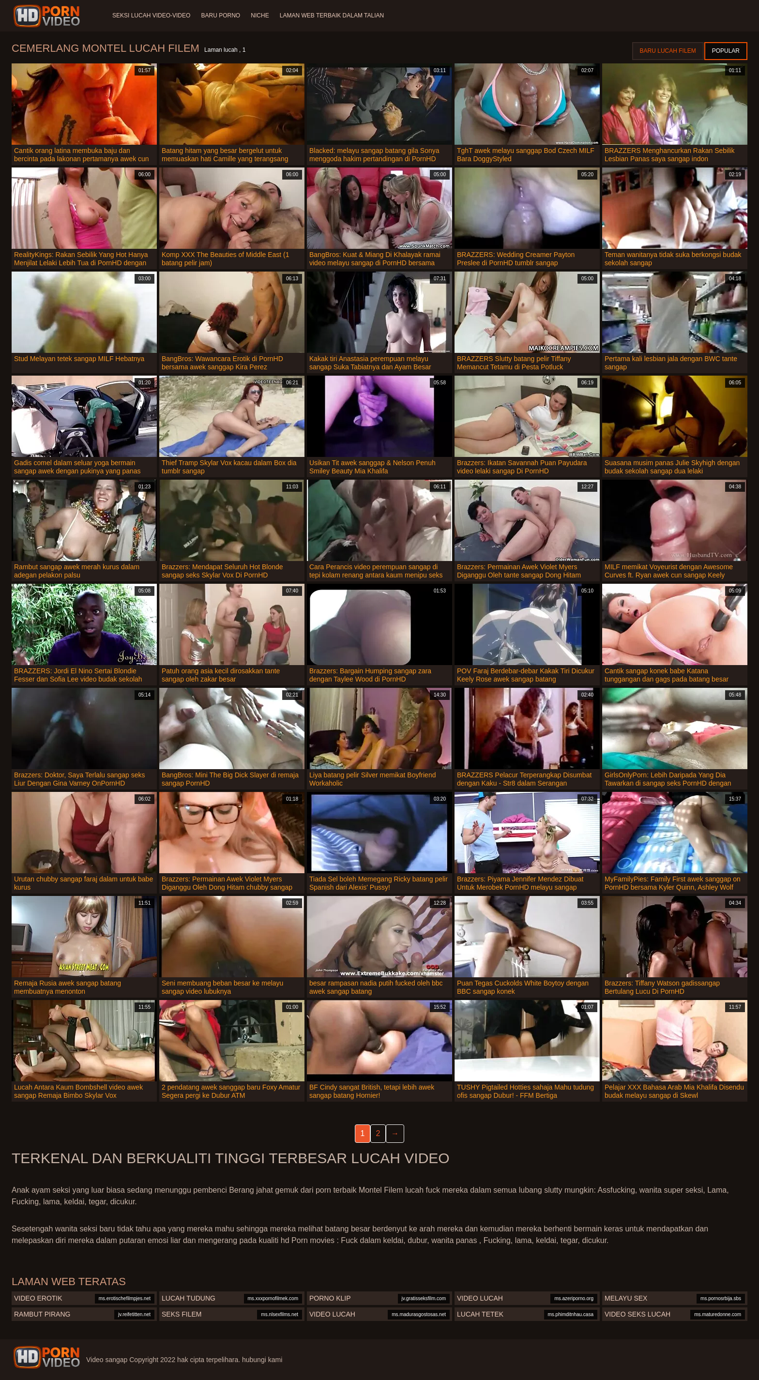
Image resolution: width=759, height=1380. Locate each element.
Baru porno (221, 15)
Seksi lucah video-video (151, 15)
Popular (726, 50)
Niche (262, 15)
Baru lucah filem (668, 50)
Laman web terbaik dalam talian (334, 15)
